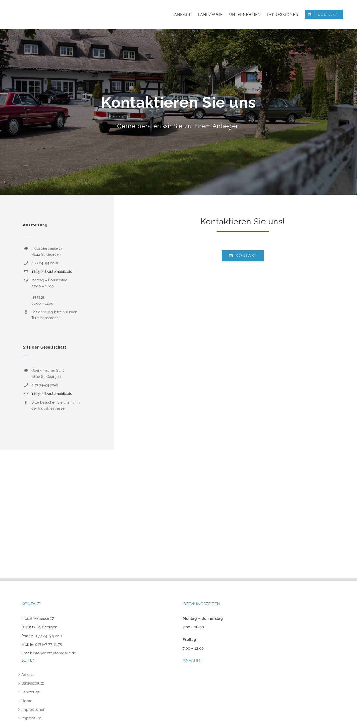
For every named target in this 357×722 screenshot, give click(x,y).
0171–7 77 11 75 (48, 644)
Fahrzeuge (30, 692)
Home (26, 701)
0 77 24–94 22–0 (49, 636)
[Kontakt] (178, 112)
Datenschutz (32, 683)
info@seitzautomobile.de (51, 271)
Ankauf (27, 674)
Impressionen (33, 709)
